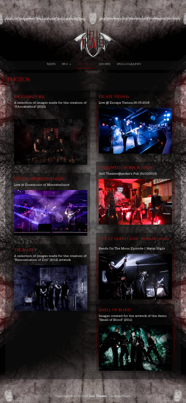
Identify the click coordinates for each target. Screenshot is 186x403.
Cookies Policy (120, 396)
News (51, 64)
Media (83, 64)
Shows (105, 64)
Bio (65, 64)
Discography (129, 64)
